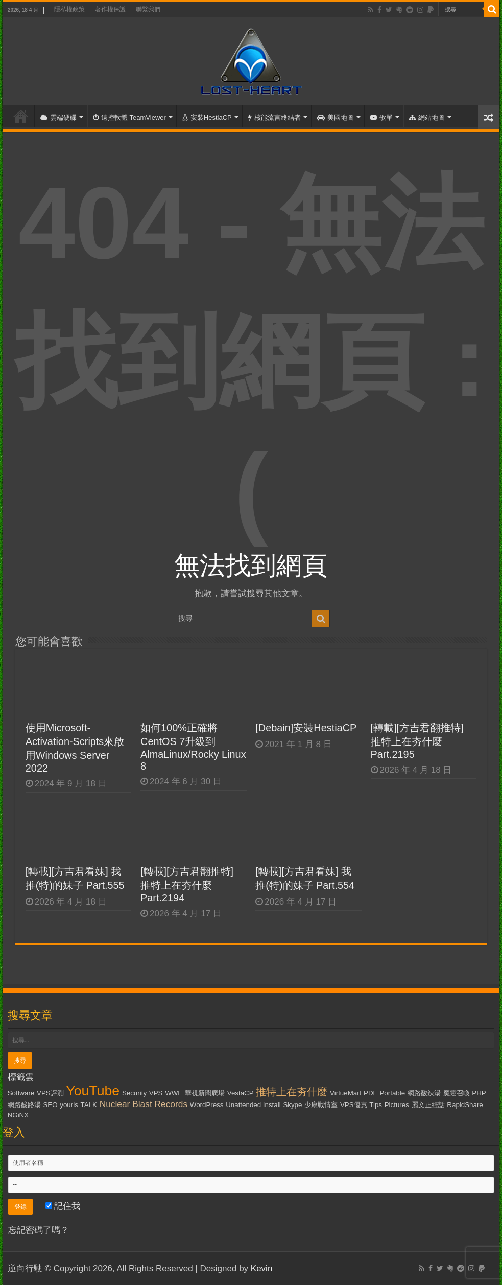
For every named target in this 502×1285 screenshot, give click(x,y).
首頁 (21, 116)
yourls (69, 1105)
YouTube (92, 1090)
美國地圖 (335, 117)
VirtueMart (345, 1093)
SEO (50, 1105)
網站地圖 (427, 117)
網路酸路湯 (24, 1105)
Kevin (262, 1268)
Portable (392, 1093)
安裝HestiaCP (207, 117)
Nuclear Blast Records (143, 1104)
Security (134, 1093)
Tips (375, 1105)
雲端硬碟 (58, 117)
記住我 (63, 1206)
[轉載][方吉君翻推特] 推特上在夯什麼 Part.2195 (417, 741)
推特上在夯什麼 (291, 1091)
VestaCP (240, 1093)
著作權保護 (110, 9)
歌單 (381, 117)
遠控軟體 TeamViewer (129, 117)
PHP (479, 1093)
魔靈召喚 (456, 1093)
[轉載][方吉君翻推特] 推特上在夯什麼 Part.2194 (186, 885)
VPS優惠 (353, 1105)
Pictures (397, 1105)
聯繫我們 (148, 9)
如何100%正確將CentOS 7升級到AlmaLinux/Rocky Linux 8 (193, 747)
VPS (156, 1093)
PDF (370, 1093)
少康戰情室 (321, 1105)
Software (21, 1093)
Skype (292, 1105)
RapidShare (465, 1105)
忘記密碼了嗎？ (38, 1230)
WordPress (207, 1105)
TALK (89, 1105)
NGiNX (18, 1115)
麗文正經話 (428, 1105)
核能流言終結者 (274, 117)
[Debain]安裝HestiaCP (305, 727)
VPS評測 (50, 1093)
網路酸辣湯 (424, 1093)
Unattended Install (253, 1105)
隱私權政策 (69, 9)
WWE (173, 1093)
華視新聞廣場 (205, 1093)
